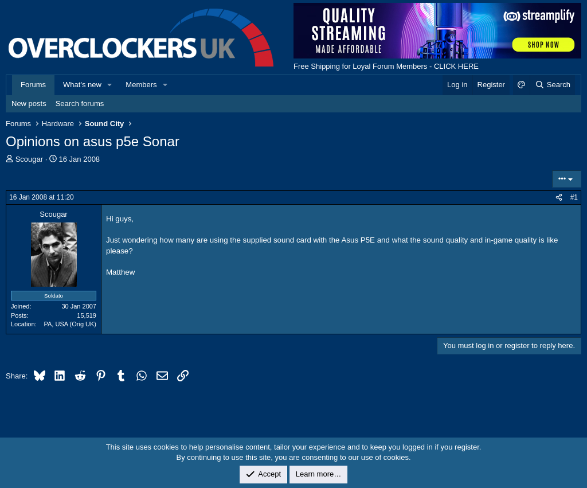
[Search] (552, 85)
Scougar (29, 159)
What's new (82, 84)
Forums (33, 84)
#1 (574, 197)
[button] (110, 85)
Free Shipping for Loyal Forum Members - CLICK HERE (386, 66)
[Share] (558, 197)
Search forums (80, 103)
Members (141, 84)
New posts (28, 103)
